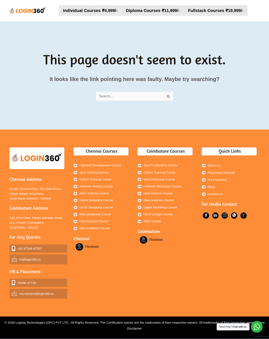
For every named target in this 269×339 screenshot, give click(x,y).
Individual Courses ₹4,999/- (90, 10)
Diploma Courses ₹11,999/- (153, 10)
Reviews (92, 248)
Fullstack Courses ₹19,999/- (215, 10)
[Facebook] (79, 248)
